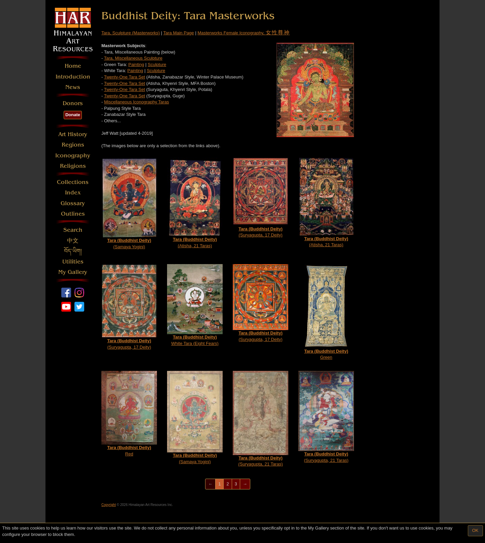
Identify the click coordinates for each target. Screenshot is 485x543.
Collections (73, 182)
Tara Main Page (178, 32)
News (72, 87)
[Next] (245, 484)
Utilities (73, 261)
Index (73, 192)
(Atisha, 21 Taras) (195, 202)
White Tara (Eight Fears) (195, 305)
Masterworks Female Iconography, (243, 32)
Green (326, 312)
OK (475, 530)
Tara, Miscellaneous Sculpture (133, 58)
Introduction (73, 76)
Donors (73, 103)
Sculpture (157, 64)
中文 (72, 240)
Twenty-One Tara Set (124, 76)
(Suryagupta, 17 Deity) (260, 197)
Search (73, 230)
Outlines (73, 214)
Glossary (73, 203)
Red (129, 413)
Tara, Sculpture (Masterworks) (130, 32)
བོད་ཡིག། (73, 251)
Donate (72, 114)
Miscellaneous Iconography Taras (136, 101)
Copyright (108, 505)
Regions (73, 144)
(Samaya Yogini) (129, 203)
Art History (72, 134)
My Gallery (72, 272)
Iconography (72, 155)
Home (73, 66)
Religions (73, 166)
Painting (136, 64)
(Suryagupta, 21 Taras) (260, 419)
